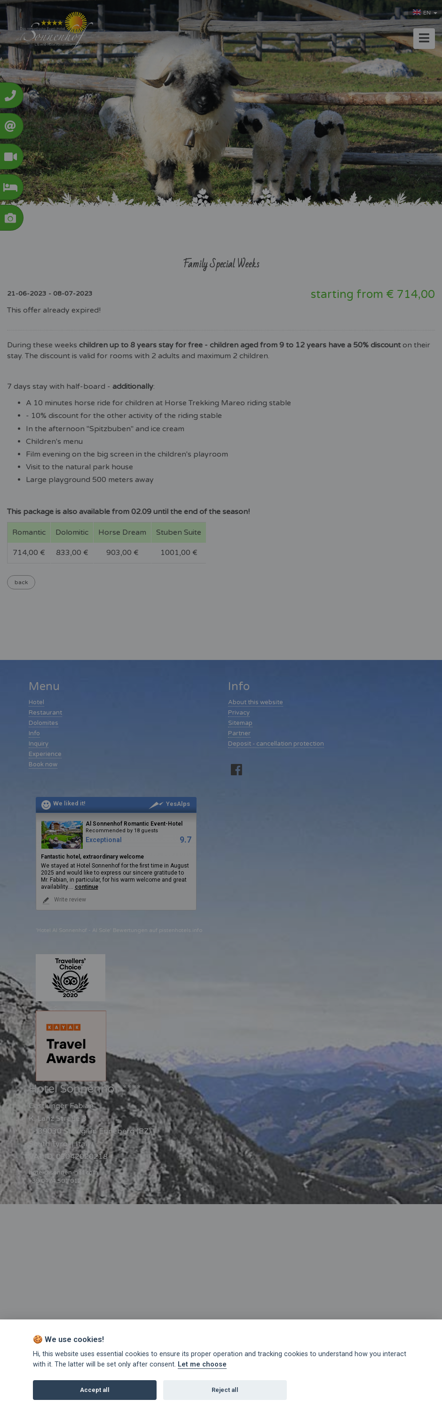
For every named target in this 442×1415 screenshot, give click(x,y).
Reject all (225, 1389)
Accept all (95, 1389)
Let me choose (202, 1364)
